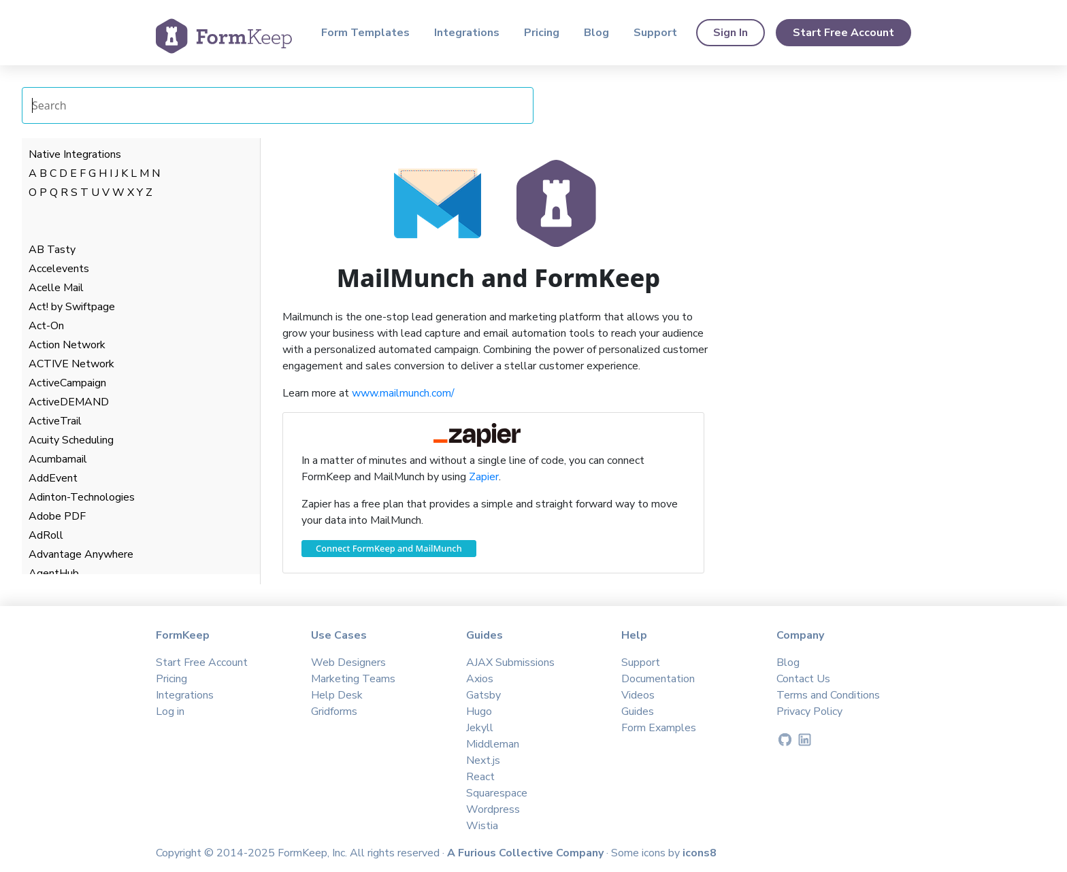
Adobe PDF (57, 516)
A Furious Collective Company (526, 852)
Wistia (482, 825)
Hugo (479, 711)
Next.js (483, 760)
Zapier (484, 476)
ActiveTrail (55, 421)
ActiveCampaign (67, 382)
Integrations (466, 32)
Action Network (67, 344)
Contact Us (803, 678)
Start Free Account (843, 32)
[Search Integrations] (278, 105)
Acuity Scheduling (71, 440)
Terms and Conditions (828, 695)
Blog (596, 32)
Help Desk (337, 695)
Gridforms (334, 711)
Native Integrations (75, 154)
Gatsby (483, 695)
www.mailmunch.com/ (403, 393)
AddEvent (53, 478)
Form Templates (365, 32)
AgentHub (54, 573)
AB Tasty (52, 249)
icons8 (700, 852)
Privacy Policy (809, 711)
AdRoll (46, 535)
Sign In (730, 32)
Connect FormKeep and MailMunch (389, 548)
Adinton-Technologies (82, 497)
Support (655, 32)
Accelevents (59, 268)
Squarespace (496, 793)
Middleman (492, 744)
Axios (479, 678)
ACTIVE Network (71, 363)
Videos (638, 695)
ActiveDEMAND (69, 402)
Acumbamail (58, 459)
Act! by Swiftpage (72, 306)
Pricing (541, 32)
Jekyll (479, 727)
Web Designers (348, 662)
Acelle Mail (56, 287)
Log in (170, 711)
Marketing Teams (353, 678)
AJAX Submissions (510, 662)
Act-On (46, 325)
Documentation (658, 678)
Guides (637, 711)
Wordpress (493, 809)
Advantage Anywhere (81, 554)
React (480, 776)
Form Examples (658, 727)
